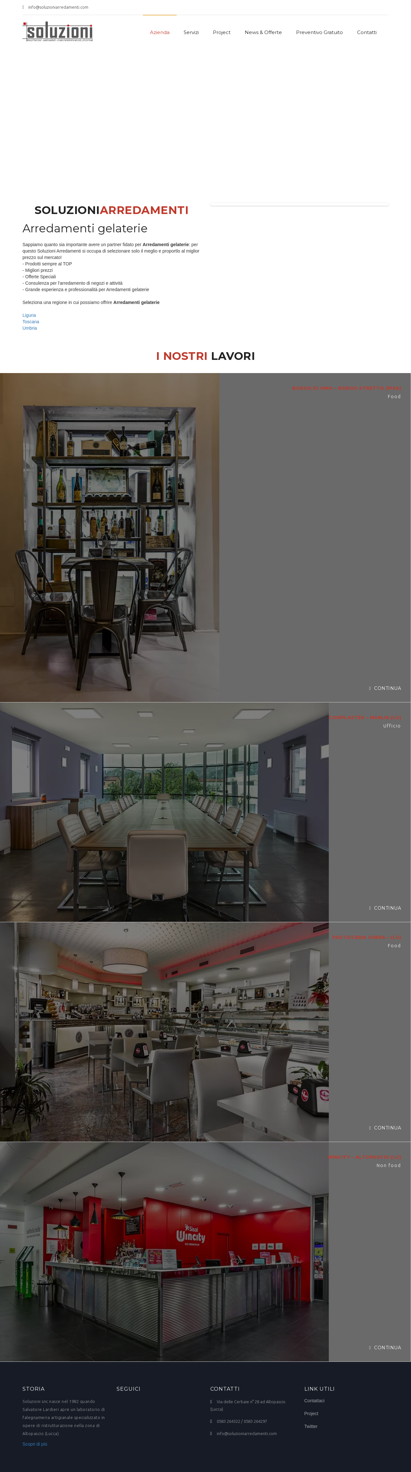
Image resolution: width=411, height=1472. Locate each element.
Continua (385, 688)
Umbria (29, 328)
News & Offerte (263, 32)
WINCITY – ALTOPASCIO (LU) (364, 1157)
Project (222, 32)
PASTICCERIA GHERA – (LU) (366, 937)
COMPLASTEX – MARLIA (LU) (364, 717)
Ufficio (392, 725)
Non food (389, 1165)
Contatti (367, 32)
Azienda (160, 32)
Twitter (311, 1426)
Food (394, 396)
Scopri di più (34, 1444)
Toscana (30, 321)
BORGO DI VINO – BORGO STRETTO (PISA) (346, 388)
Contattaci (314, 1400)
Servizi (191, 32)
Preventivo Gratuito (319, 32)
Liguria (29, 315)
